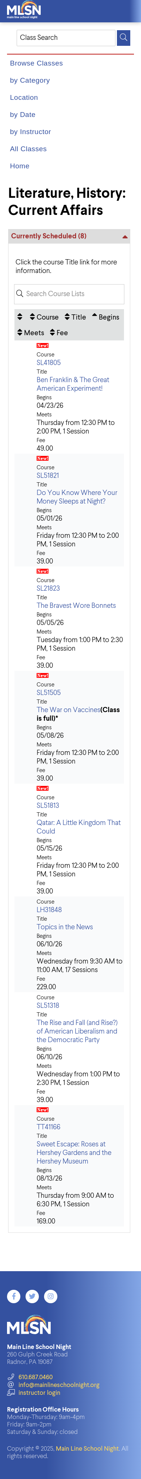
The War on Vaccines (68, 710)
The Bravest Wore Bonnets (76, 605)
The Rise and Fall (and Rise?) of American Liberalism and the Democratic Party (77, 1031)
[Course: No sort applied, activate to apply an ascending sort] (44, 317)
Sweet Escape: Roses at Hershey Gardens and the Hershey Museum (74, 1153)
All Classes (28, 149)
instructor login (33, 1393)
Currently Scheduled (49, 236)
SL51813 (48, 805)
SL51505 (49, 692)
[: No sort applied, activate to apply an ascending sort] (20, 317)
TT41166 (48, 1127)
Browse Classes (36, 63)
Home (20, 166)
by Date (23, 114)
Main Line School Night (87, 1449)
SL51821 (48, 475)
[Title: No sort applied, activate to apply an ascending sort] (75, 317)
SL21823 (48, 588)
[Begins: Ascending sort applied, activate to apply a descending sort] (105, 317)
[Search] (123, 38)
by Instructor (30, 132)
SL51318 (48, 1005)
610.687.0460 (30, 1377)
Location (24, 97)
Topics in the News (65, 927)
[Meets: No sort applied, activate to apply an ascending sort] (30, 332)
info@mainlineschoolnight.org (53, 1385)
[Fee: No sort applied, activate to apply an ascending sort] (59, 332)
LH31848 (49, 910)
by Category (30, 80)
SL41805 (49, 362)
